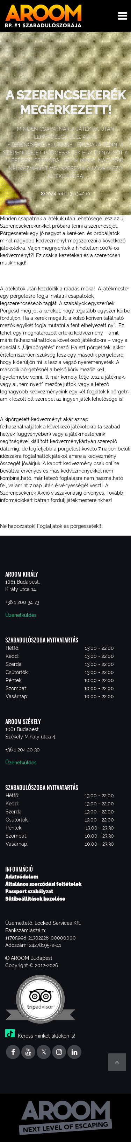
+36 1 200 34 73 (22, 602)
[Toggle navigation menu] (122, 16)
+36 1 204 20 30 (22, 749)
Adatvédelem (21, 877)
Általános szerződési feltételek (43, 884)
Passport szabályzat (29, 891)
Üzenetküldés (21, 615)
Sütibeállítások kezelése (35, 899)
